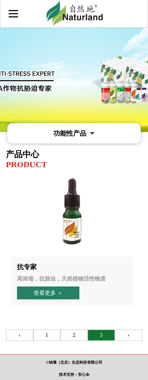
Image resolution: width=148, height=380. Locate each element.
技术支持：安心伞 (74, 374)
